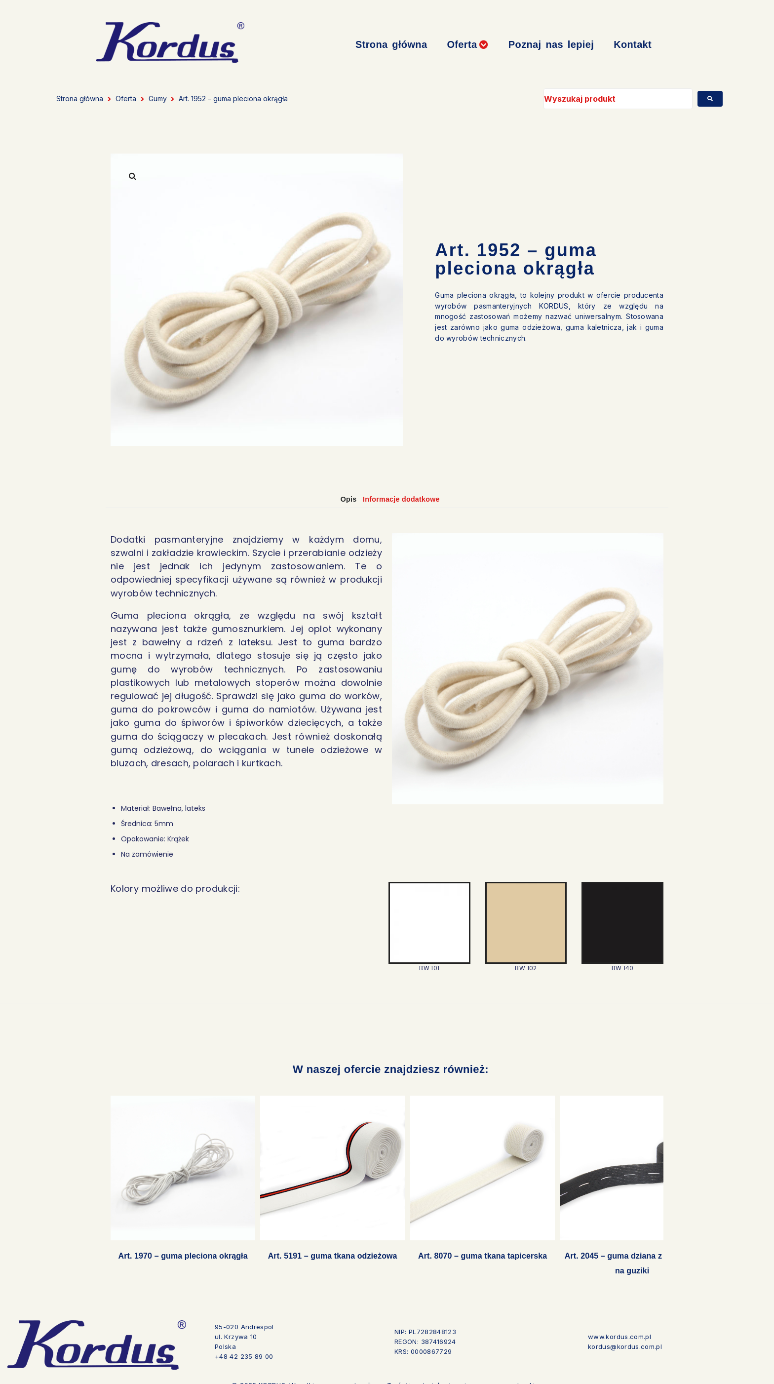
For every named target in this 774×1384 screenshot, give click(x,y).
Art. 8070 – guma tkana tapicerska (456, 1246)
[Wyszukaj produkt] (618, 98)
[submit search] (710, 99)
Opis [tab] (341, 499)
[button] (467, 45)
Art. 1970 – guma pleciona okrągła (177, 1246)
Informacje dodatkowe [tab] (406, 499)
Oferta (126, 98)
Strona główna (79, 98)
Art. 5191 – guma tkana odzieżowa (317, 1246)
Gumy (158, 98)
